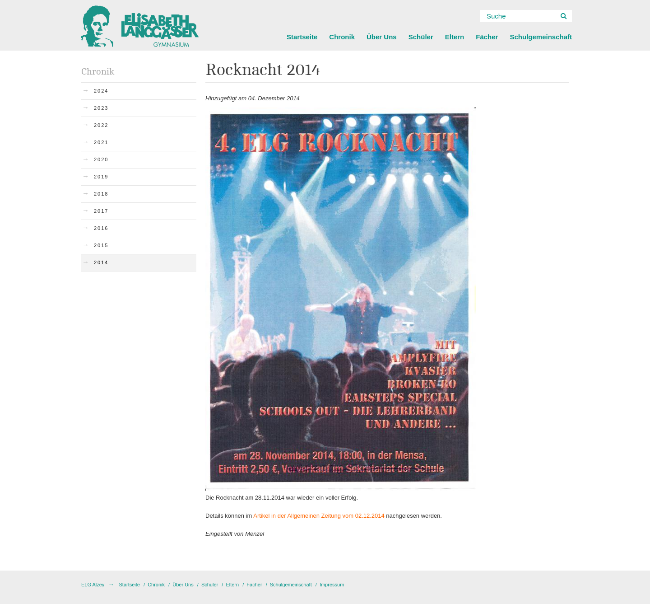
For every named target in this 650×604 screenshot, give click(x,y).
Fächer (487, 37)
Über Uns (382, 37)
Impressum (332, 584)
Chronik (342, 37)
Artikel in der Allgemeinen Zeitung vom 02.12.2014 (319, 515)
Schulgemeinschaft (541, 37)
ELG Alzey (92, 584)
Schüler (421, 37)
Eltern (454, 37)
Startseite (302, 37)
